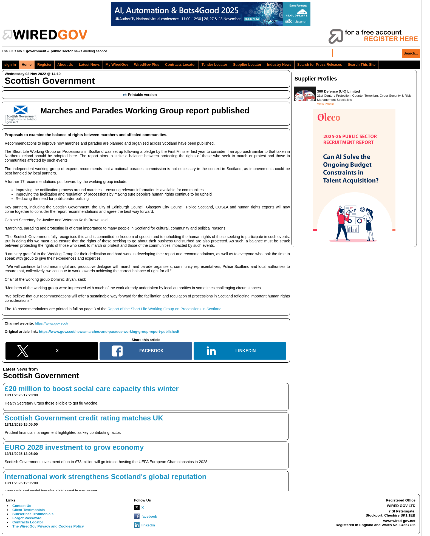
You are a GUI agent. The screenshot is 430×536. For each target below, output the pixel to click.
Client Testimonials (28, 510)
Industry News (279, 64)
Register (44, 64)
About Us (65, 64)
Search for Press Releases (319, 64)
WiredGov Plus (146, 64)
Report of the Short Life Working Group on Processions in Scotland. (165, 309)
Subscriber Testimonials (32, 514)
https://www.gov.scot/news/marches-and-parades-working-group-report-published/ (109, 331)
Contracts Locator (180, 64)
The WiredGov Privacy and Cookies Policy (48, 526)
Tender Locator (214, 64)
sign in (10, 64)
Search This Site (361, 64)
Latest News (89, 64)
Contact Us (21, 506)
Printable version (140, 95)
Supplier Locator (247, 64)
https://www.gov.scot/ (51, 323)
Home (27, 64)
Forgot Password (26, 518)
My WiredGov (117, 64)
